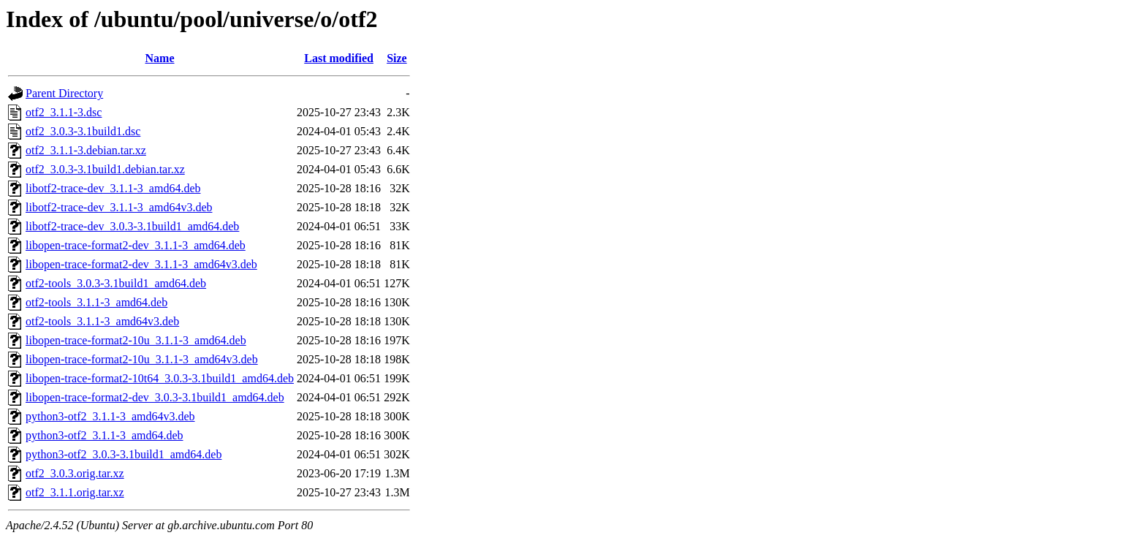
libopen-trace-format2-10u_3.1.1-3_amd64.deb (136, 340)
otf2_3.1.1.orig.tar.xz (75, 492)
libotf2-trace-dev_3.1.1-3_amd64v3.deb (119, 207)
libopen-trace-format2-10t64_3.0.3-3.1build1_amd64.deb (160, 378)
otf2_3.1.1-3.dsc (64, 112)
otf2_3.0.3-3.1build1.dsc (83, 131)
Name (160, 58)
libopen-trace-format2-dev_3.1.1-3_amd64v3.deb (141, 264)
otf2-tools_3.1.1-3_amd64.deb (96, 302)
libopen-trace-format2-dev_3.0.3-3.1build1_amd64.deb (155, 397)
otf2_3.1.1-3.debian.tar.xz (86, 150)
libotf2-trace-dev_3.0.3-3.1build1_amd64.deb (132, 226)
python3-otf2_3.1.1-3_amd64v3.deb (110, 416)
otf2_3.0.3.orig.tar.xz (75, 473)
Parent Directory (64, 93)
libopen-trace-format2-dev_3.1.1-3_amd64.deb (136, 245)
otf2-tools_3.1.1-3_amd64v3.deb (102, 321)
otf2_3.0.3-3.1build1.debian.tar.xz (105, 169)
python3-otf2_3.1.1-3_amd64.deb (104, 435)
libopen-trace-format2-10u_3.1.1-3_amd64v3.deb (142, 359)
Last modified (338, 58)
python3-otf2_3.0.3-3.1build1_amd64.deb (123, 454)
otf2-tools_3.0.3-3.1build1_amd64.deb (116, 283)
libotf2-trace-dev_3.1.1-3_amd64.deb (113, 188)
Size (397, 58)
